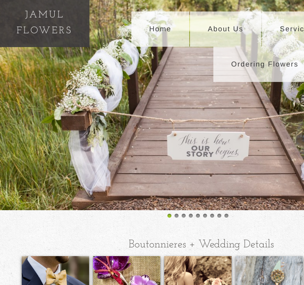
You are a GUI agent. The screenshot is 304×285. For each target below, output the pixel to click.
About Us (225, 29)
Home (160, 29)
